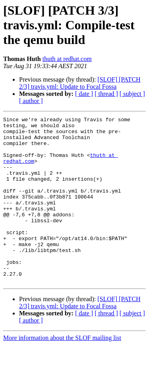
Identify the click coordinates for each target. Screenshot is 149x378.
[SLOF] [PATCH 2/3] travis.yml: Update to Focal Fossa (80, 83)
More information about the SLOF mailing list (62, 371)
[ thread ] (106, 93)
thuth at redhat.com (67, 58)
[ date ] (84, 93)
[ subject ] (132, 93)
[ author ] (31, 100)
